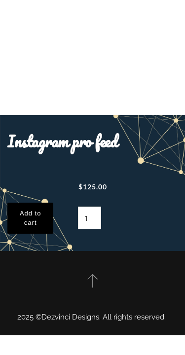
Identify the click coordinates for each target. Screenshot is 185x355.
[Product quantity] (89, 218)
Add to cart (30, 218)
